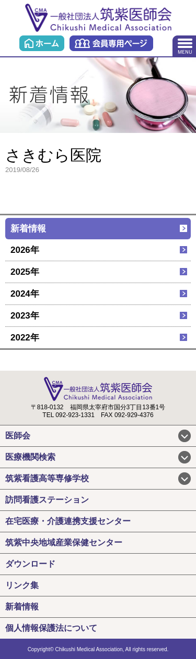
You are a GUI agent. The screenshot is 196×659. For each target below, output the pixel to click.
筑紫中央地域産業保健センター (63, 542)
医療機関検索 (30, 457)
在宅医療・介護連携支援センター (68, 521)
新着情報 (28, 229)
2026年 (24, 250)
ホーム (41, 43)
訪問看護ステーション (47, 499)
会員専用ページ (111, 43)
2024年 (24, 294)
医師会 (17, 435)
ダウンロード (30, 563)
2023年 (24, 316)
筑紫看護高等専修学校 (47, 478)
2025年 (24, 272)
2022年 (24, 338)
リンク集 (22, 585)
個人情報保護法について (51, 628)
